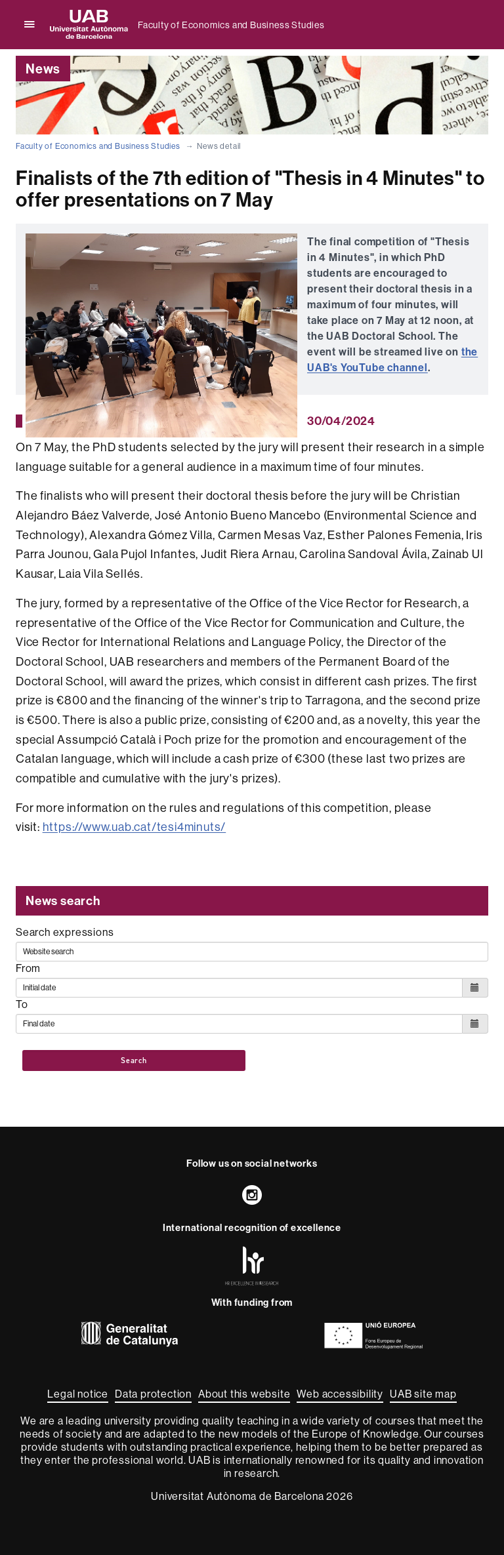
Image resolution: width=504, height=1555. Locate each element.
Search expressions (65, 932)
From (28, 968)
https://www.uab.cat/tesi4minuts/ (134, 826)
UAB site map (423, 1393)
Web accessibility (340, 1393)
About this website (244, 1393)
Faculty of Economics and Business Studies (231, 25)
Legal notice (77, 1393)
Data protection (153, 1393)
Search (134, 1060)
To (22, 1004)
